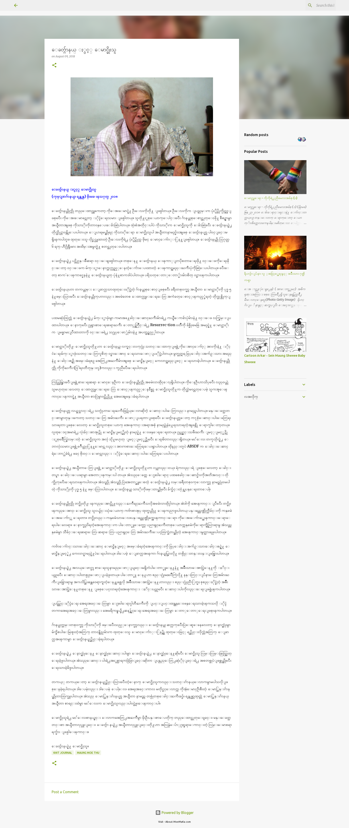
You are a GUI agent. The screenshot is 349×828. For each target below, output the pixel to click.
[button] (54, 65)
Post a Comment (65, 792)
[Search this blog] (312, 5)
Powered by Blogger (174, 813)
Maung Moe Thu (88, 752)
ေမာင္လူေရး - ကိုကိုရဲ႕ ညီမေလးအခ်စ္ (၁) (270, 198)
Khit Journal (62, 752)
